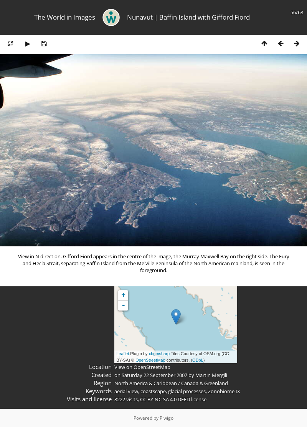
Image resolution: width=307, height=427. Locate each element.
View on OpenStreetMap (142, 367)
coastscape (153, 391)
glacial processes (187, 391)
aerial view (126, 391)
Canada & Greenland (204, 383)
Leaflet (122, 353)
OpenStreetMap (150, 360)
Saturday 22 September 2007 (154, 375)
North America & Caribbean (145, 383)
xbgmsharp (159, 353)
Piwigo (166, 418)
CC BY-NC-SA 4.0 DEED (165, 399)
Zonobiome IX (224, 391)
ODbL (197, 360)
